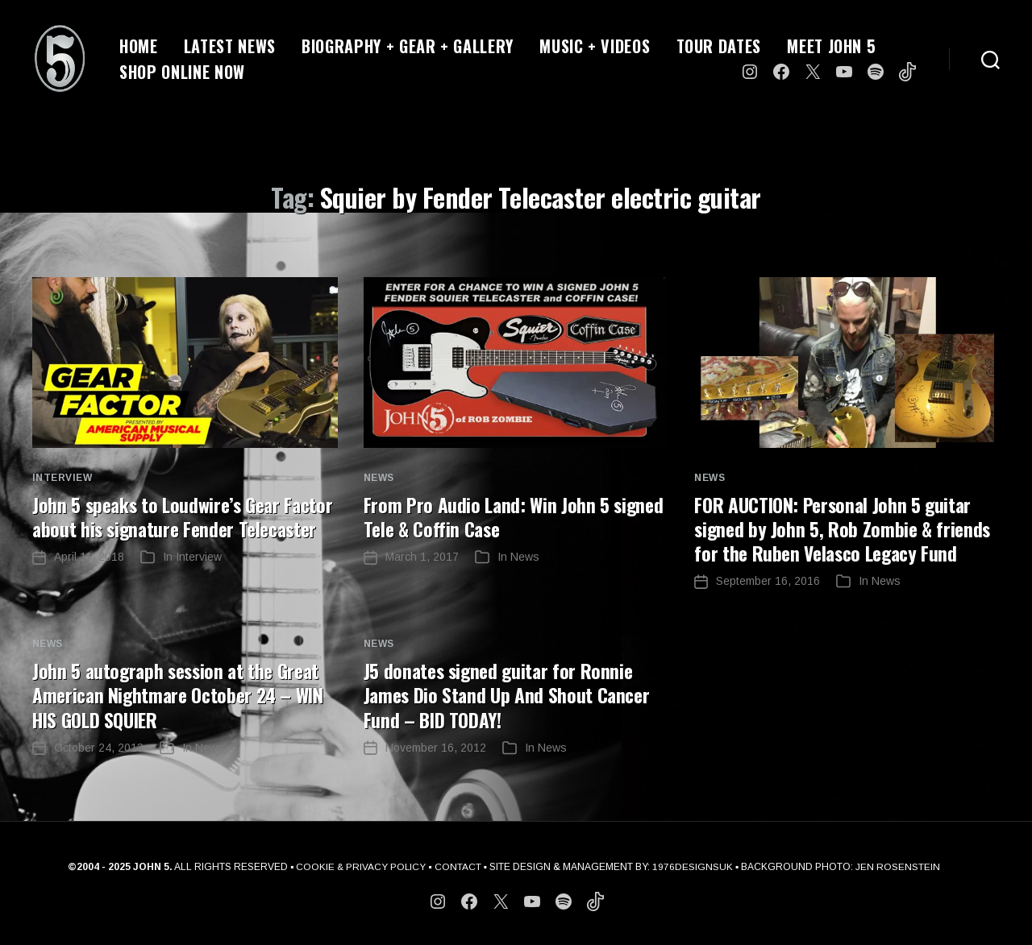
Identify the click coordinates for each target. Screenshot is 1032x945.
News (379, 477)
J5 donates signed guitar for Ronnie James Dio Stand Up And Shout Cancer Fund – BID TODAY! (509, 694)
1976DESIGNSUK (693, 866)
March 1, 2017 (422, 556)
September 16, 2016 (768, 580)
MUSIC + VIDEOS (594, 46)
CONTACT (458, 866)
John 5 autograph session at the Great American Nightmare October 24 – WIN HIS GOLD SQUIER (182, 694)
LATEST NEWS (230, 46)
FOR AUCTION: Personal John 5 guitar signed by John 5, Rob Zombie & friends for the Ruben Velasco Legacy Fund (844, 528)
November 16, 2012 (435, 746)
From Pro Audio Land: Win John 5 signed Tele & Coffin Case (516, 516)
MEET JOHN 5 (831, 46)
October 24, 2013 (99, 746)
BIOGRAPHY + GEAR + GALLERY (408, 46)
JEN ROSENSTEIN (898, 866)
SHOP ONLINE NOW (182, 71)
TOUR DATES (719, 46)
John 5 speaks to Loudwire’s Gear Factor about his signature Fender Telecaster (163, 528)
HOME (138, 46)
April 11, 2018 (89, 580)
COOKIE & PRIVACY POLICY (361, 866)
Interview (62, 477)
